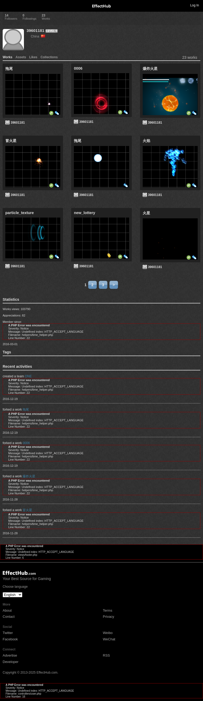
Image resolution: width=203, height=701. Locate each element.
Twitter (8, 633)
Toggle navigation (6, 5)
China (38, 36)
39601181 (35, 30)
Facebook (10, 639)
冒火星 (27, 510)
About (7, 610)
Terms (107, 610)
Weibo (108, 633)
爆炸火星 (29, 476)
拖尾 (26, 409)
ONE (28, 376)
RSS (106, 655)
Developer (10, 662)
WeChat (109, 639)
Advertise (10, 655)
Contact (9, 617)
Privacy (108, 617)
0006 (26, 443)
